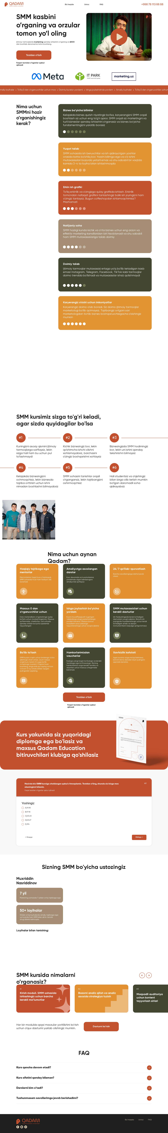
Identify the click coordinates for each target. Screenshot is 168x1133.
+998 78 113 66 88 (152, 4)
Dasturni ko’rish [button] (101, 1026)
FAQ (101, 5)
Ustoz (86, 5)
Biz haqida (69, 5)
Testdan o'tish (34, 55)
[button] (119, 36)
